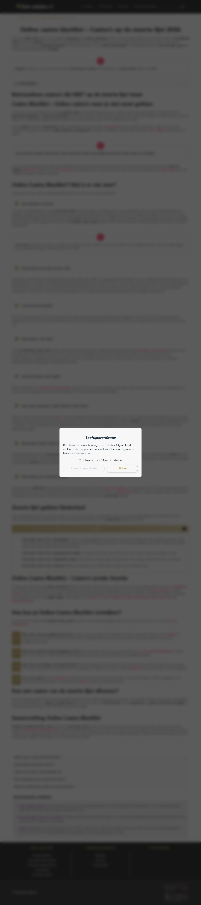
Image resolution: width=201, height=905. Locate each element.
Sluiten (122, 468)
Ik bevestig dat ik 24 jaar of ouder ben (103, 460)
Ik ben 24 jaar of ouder (84, 468)
